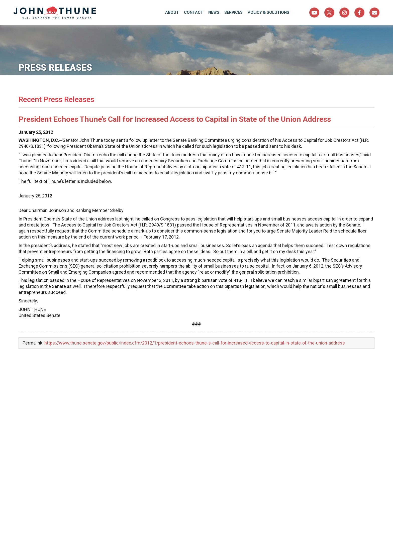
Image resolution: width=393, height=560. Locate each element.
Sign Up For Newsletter (374, 12)
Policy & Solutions (268, 12)
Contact (193, 12)
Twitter (329, 12)
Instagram (344, 12)
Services (233, 12)
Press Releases (55, 67)
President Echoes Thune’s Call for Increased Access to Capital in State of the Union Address (175, 119)
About (172, 12)
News (213, 12)
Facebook (359, 12)
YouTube (314, 12)
